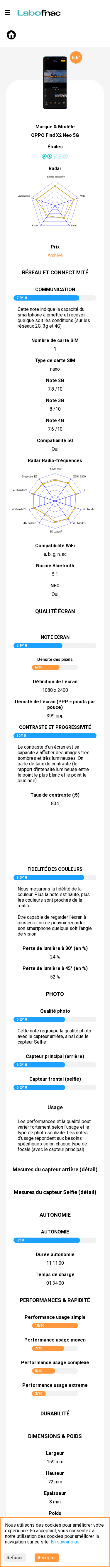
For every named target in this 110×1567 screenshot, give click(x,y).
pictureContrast (55, 837)
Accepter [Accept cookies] (47, 1558)
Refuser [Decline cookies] (14, 1558)
